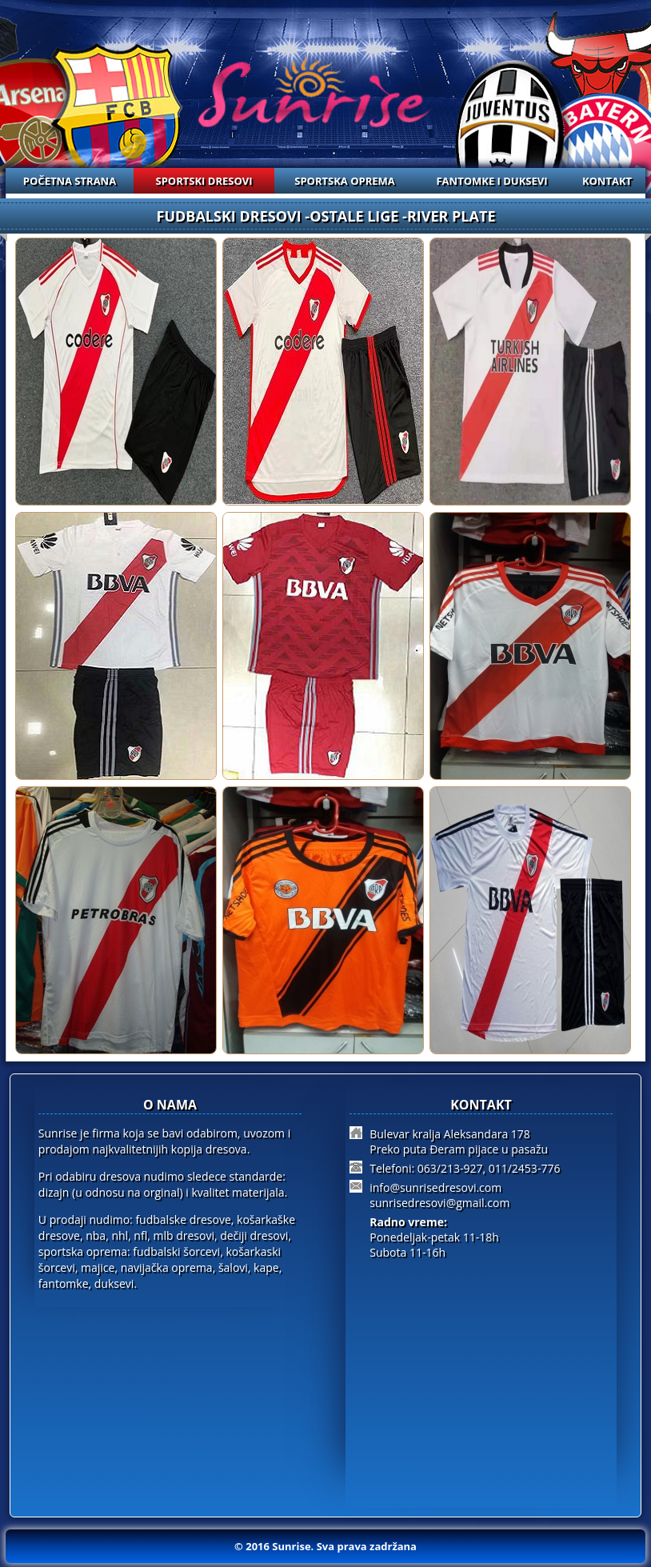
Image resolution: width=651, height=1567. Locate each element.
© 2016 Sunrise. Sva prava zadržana (325, 1546)
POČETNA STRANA (69, 181)
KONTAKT (607, 181)
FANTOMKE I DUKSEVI (491, 181)
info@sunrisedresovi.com (435, 1187)
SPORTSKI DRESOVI (204, 181)
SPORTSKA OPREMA (344, 181)
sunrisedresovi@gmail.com (439, 1202)
